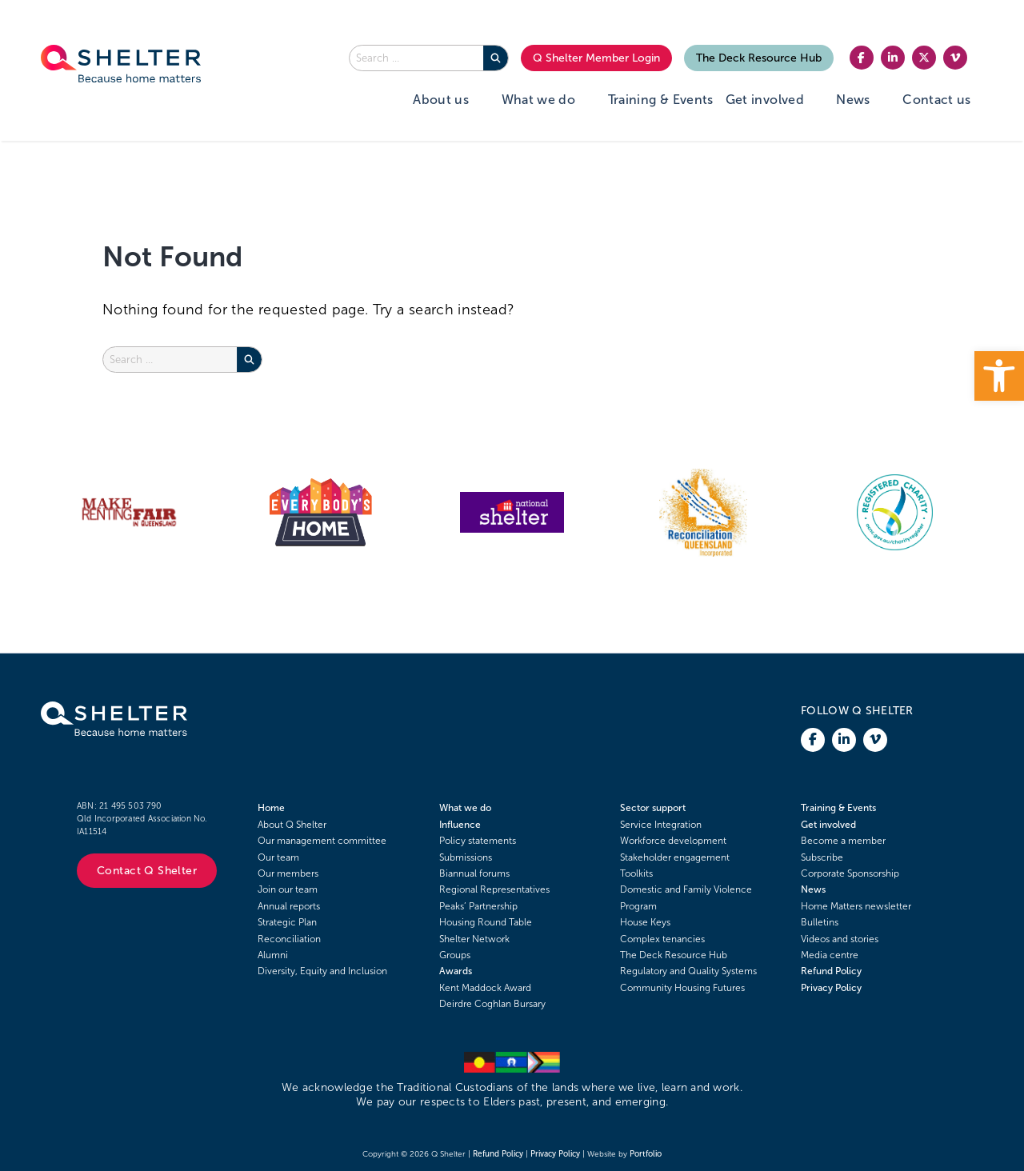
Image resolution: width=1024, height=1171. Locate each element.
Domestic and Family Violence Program (686, 897)
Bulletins (819, 922)
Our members (288, 873)
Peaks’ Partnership (478, 906)
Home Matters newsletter (856, 906)
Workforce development (673, 840)
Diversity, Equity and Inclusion (322, 971)
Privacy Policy (831, 987)
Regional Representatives (494, 889)
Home (271, 807)
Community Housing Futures (682, 987)
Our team (278, 857)
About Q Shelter (292, 824)
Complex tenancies (662, 939)
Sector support (653, 807)
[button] (999, 376)
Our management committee (322, 840)
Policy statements (477, 840)
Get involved (828, 824)
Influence (460, 824)
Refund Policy (831, 971)
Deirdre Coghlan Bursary (492, 1003)
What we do (465, 807)
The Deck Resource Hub (759, 58)
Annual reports (289, 906)
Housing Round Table (485, 922)
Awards (455, 971)
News (813, 889)
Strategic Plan (287, 922)
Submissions (465, 857)
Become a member (843, 840)
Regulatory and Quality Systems (688, 971)
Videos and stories (839, 939)
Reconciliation (289, 939)
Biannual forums (474, 873)
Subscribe (822, 857)
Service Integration (661, 824)
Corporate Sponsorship (850, 873)
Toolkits (636, 873)
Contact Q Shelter (147, 870)
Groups (454, 955)
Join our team (288, 889)
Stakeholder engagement (675, 857)
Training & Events (838, 807)
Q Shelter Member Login (596, 58)
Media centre (829, 955)
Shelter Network (474, 939)
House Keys (645, 922)
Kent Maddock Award (485, 987)
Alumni (273, 955)
